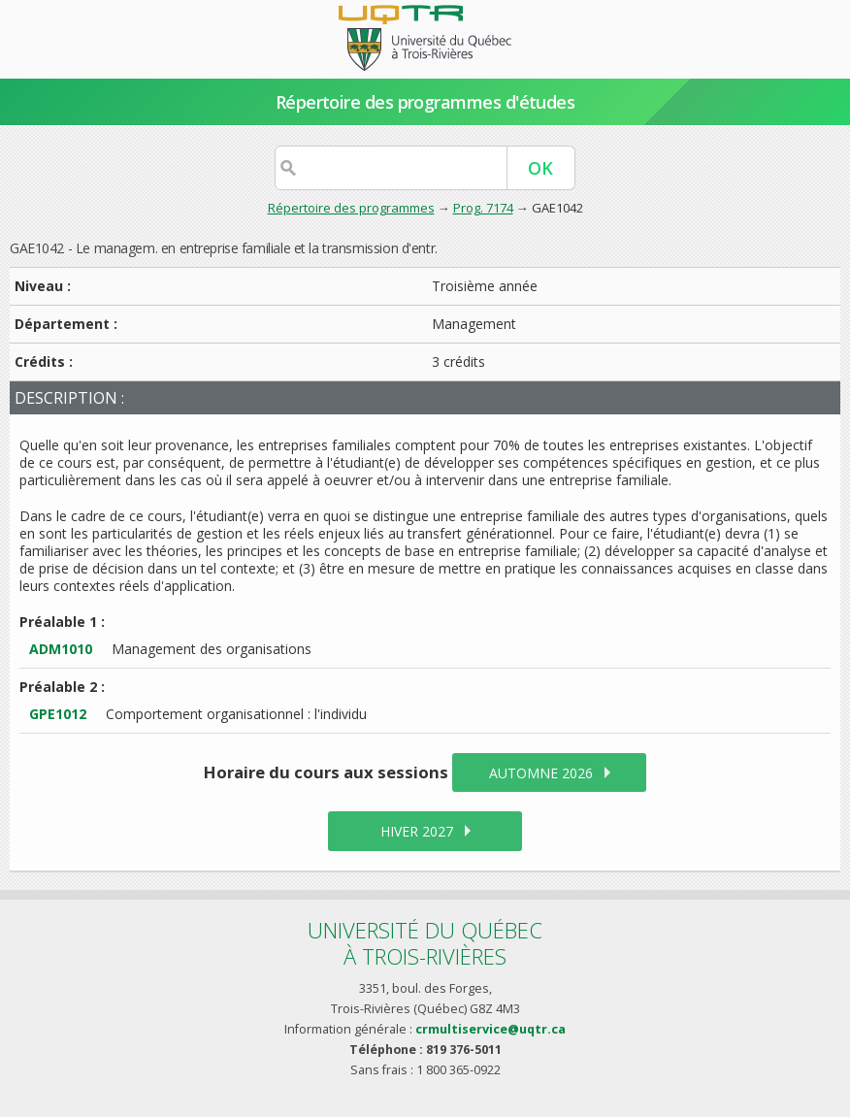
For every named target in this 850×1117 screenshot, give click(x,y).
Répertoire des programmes (351, 207)
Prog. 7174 (483, 207)
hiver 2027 (416, 831)
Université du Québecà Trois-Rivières (425, 942)
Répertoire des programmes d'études (425, 102)
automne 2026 (541, 773)
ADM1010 (60, 649)
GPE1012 (57, 714)
